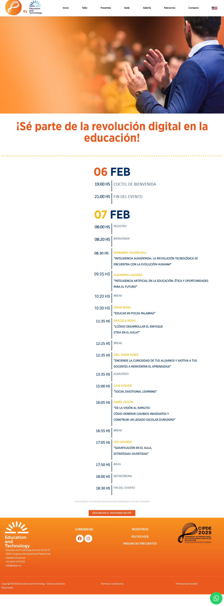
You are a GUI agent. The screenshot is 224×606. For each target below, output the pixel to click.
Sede (127, 8)
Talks (84, 8)
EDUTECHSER (140, 548)
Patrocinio (169, 8)
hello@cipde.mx (13, 577)
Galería (147, 8)
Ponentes (105, 8)
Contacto (193, 8)
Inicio (66, 8)
